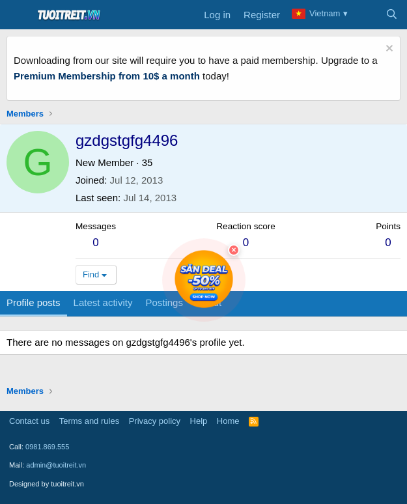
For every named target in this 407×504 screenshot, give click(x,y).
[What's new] (365, 15)
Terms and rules (89, 421)
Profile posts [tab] (34, 302)
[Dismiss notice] (387, 50)
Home (228, 421)
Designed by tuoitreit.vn (46, 484)
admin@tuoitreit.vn (56, 465)
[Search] (391, 15)
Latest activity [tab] (103, 302)
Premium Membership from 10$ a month (107, 75)
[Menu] (18, 15)
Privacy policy (154, 421)
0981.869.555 (47, 447)
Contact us (29, 421)
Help (199, 421)
